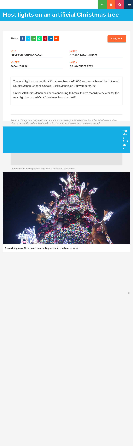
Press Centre (19, 369)
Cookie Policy (19, 331)
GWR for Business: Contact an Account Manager (38, 358)
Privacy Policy (19, 337)
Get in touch (18, 352)
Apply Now (116, 39)
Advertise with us (24, 363)
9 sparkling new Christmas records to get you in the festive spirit (42, 248)
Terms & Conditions (22, 325)
